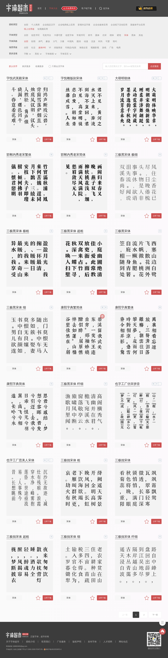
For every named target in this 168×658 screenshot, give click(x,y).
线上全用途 (29, 29)
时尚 (100, 41)
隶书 (90, 35)
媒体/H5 (42, 48)
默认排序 (13, 66)
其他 (141, 35)
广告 (111, 48)
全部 (26, 25)
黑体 (133, 35)
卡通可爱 (58, 35)
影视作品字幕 (84, 25)
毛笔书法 (47, 35)
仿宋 (104, 35)
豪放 (48, 41)
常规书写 (81, 35)
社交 (33, 48)
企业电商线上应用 (66, 25)
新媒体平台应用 (137, 25)
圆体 (97, 35)
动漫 (86, 41)
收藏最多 (39, 66)
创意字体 (69, 35)
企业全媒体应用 (100, 25)
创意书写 (35, 35)
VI (50, 48)
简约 (115, 41)
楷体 (112, 35)
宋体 (126, 35)
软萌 (33, 41)
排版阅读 (58, 48)
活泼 (93, 41)
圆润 (79, 41)
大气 (55, 41)
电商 (118, 48)
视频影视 (95, 48)
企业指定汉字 (49, 25)
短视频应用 (42, 29)
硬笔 (119, 35)
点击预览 (154, 66)
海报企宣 (83, 48)
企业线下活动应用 (119, 25)
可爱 (108, 41)
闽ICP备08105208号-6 (53, 649)
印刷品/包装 (70, 48)
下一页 (155, 615)
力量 (62, 41)
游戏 (104, 48)
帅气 (41, 41)
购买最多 (26, 66)
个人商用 (35, 25)
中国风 (70, 41)
